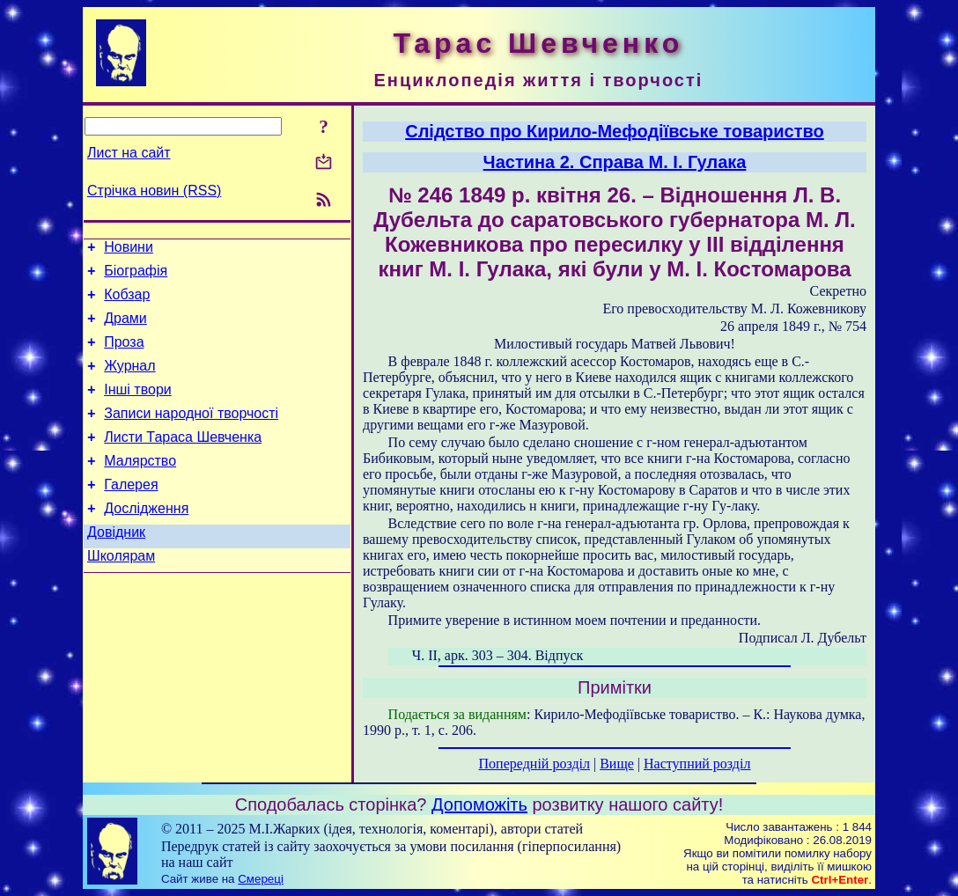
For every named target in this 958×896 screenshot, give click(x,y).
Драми (125, 328)
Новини (128, 249)
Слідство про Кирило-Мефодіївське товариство (614, 131)
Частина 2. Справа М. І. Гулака (615, 162)
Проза (124, 355)
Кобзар (127, 302)
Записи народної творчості (191, 434)
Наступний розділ (697, 763)
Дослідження (146, 539)
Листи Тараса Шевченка (183, 460)
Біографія (135, 275)
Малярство (140, 487)
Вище (617, 763)
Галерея (131, 513)
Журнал (129, 381)
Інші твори (138, 407)
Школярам (121, 592)
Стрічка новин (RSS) (154, 190)
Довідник (116, 566)
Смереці (261, 878)
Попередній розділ (534, 763)
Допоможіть (479, 804)
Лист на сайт (129, 152)
